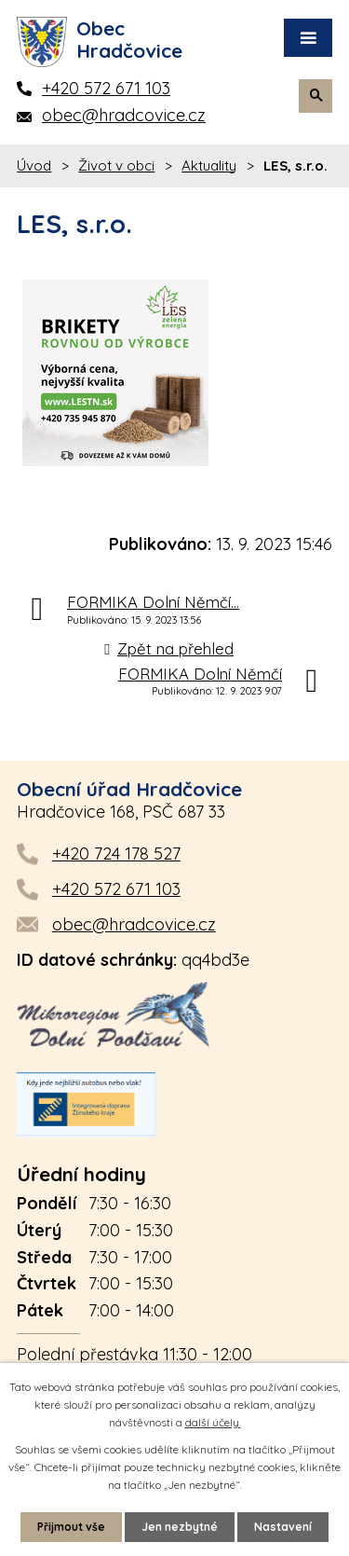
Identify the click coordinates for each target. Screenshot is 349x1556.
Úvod (34, 165)
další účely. (213, 1422)
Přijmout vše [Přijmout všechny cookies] (71, 1527)
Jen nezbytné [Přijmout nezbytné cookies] (179, 1527)
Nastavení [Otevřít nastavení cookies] (283, 1527)
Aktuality (208, 165)
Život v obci (116, 165)
